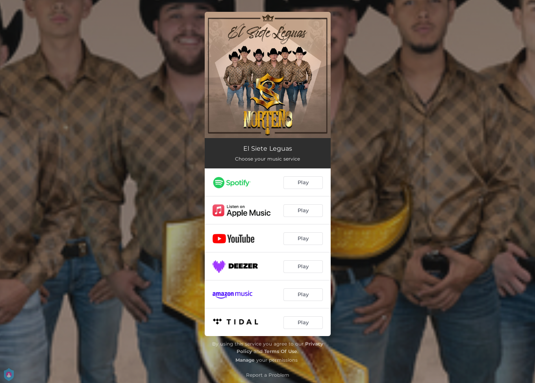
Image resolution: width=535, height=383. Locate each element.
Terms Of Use (280, 351)
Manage (245, 360)
